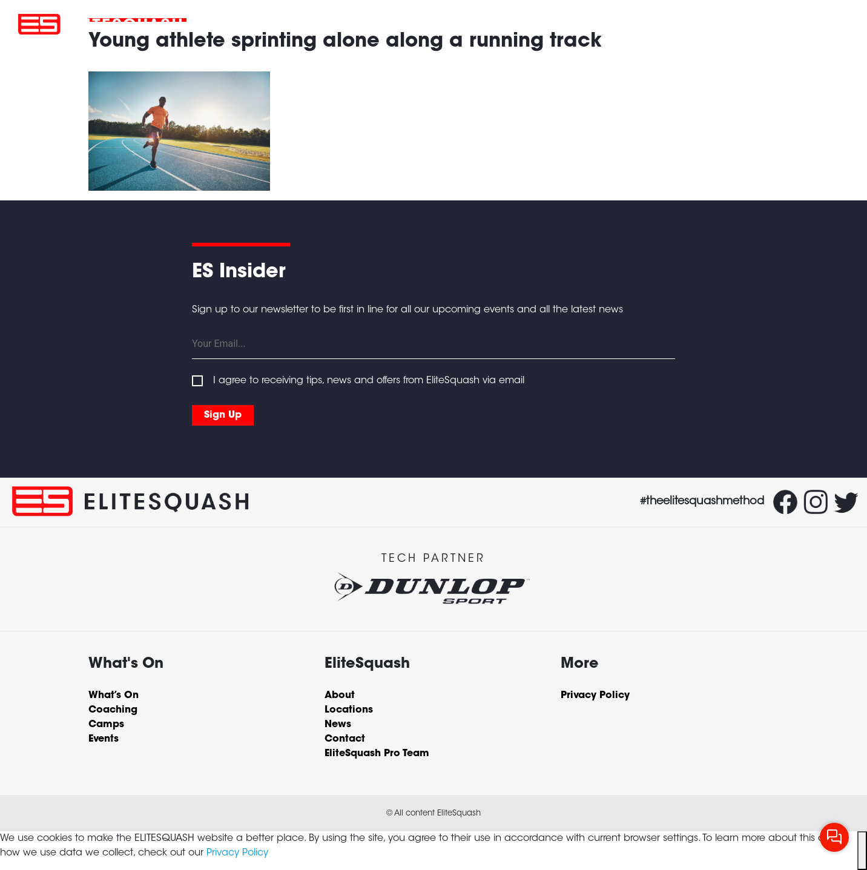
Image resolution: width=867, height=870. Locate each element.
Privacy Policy (237, 853)
